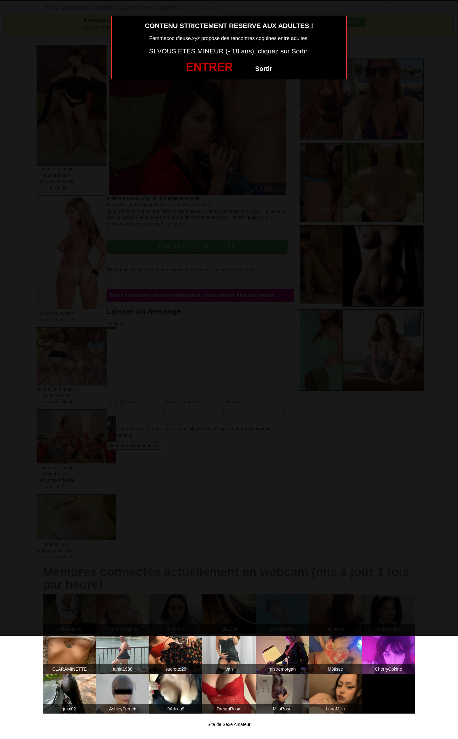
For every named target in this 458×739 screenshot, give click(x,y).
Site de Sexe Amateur (228, 724)
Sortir (263, 68)
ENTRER (209, 66)
